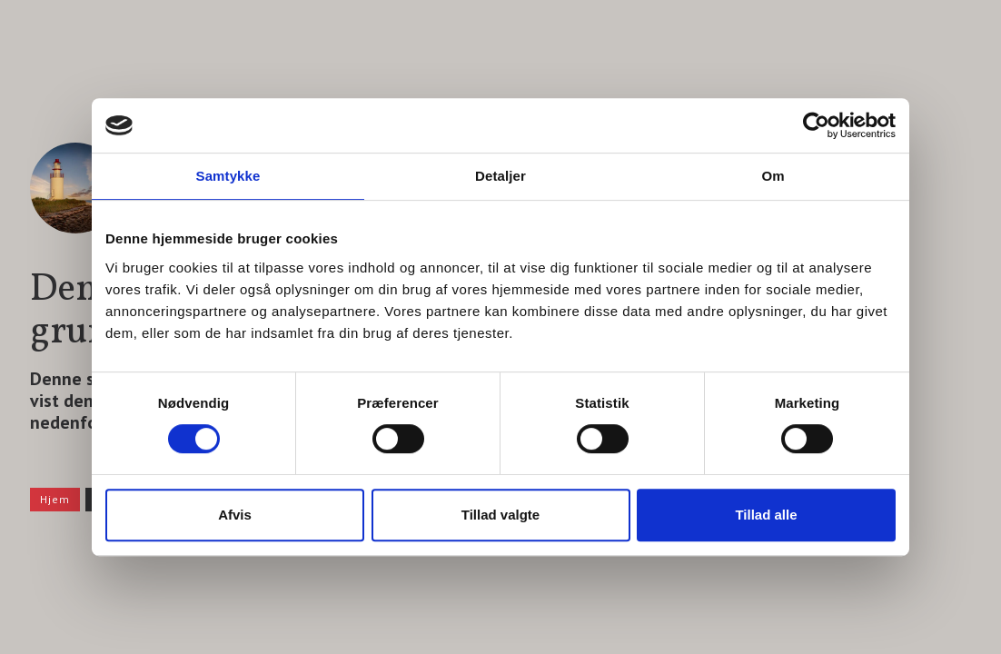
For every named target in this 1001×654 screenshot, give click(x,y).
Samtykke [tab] (228, 175)
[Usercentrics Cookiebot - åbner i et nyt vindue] (816, 125)
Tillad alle (766, 514)
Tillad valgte (500, 514)
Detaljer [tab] (500, 175)
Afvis (235, 514)
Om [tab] (772, 175)
